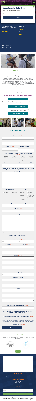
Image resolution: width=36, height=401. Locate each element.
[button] (33, 2)
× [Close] (33, 6)
